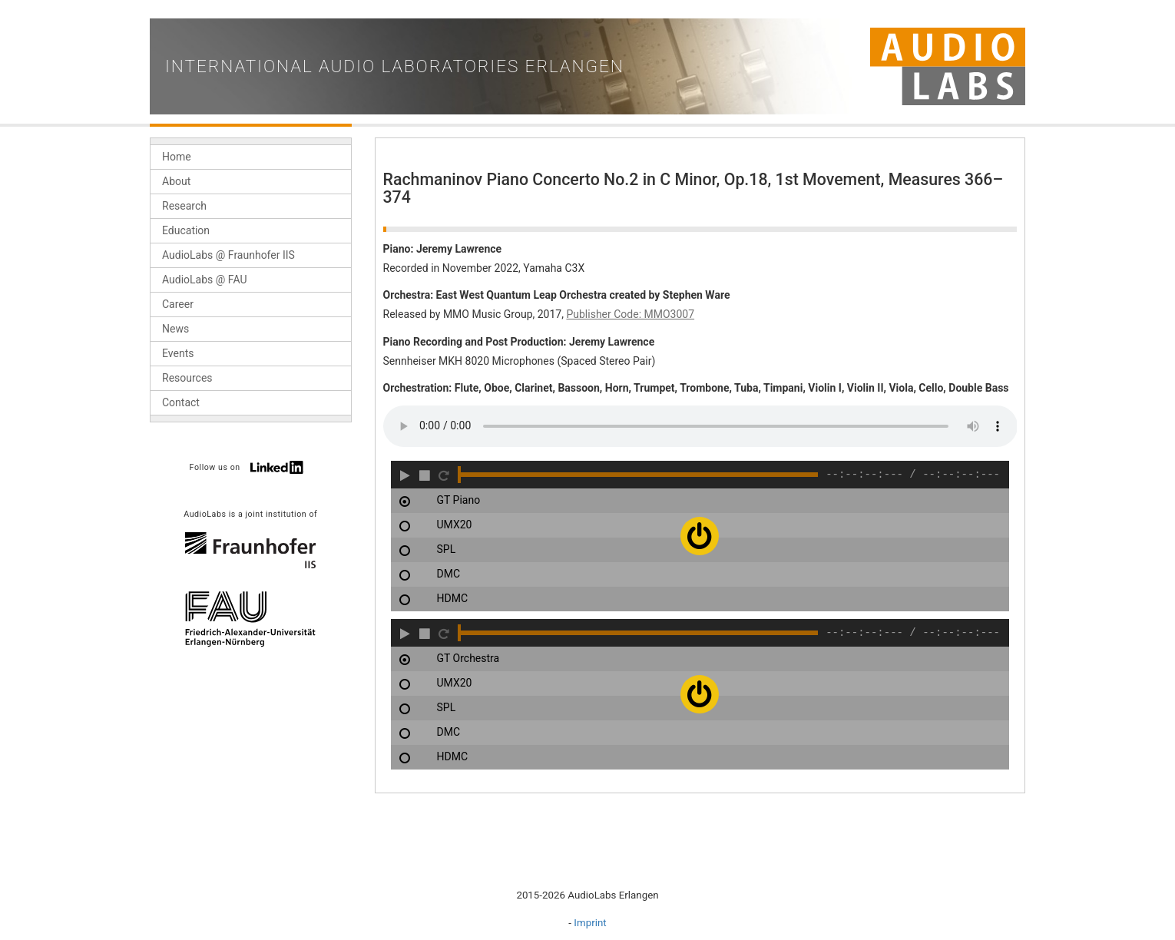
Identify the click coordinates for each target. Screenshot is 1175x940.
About (176, 181)
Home (176, 157)
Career (178, 304)
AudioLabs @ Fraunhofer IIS (228, 255)
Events (178, 353)
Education (186, 230)
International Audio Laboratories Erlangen (394, 66)
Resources (187, 378)
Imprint (590, 922)
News (175, 329)
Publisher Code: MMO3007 (630, 314)
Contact (181, 402)
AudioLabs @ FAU (204, 279)
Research (184, 206)
